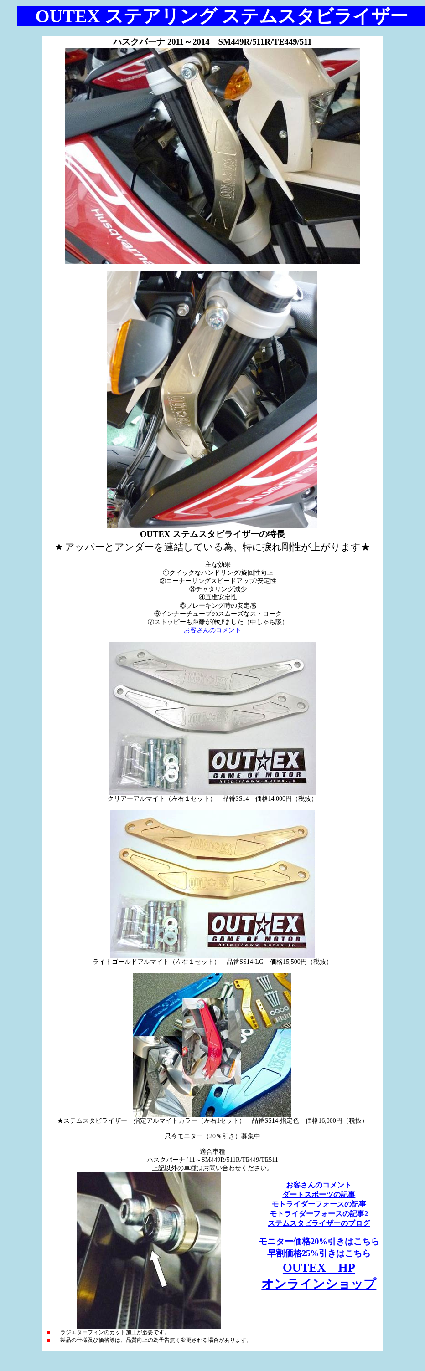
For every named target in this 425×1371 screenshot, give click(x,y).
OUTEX (319, 1267)
